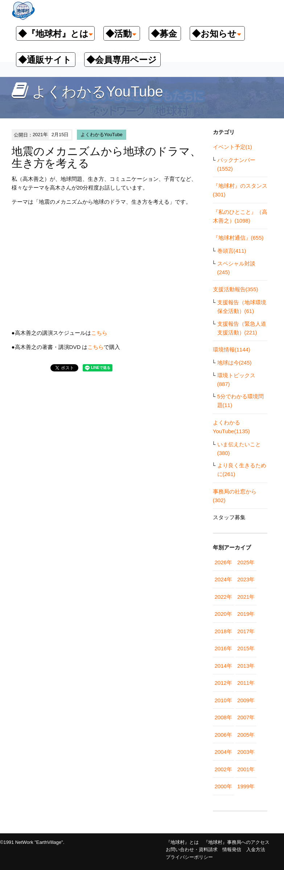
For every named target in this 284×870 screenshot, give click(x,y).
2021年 (246, 597)
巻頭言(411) (231, 251)
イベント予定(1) (232, 147)
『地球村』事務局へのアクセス (236, 842)
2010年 (223, 700)
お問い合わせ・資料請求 (192, 849)
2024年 (223, 579)
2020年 (223, 614)
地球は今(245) (234, 362)
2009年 (246, 700)
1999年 (246, 786)
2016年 (223, 648)
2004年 (223, 752)
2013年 (246, 666)
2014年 (223, 666)
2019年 (246, 614)
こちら (99, 333)
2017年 (246, 631)
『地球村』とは (182, 842)
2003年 (246, 752)
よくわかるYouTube (102, 134)
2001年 (246, 769)
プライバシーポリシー (189, 857)
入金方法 (255, 849)
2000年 (223, 786)
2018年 (223, 631)
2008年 (223, 717)
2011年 (246, 683)
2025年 (246, 562)
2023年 (246, 579)
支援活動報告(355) (235, 289)
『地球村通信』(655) (238, 238)
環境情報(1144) (231, 349)
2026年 (223, 562)
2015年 (246, 648)
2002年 (223, 769)
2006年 (223, 735)
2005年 (246, 735)
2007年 (246, 717)
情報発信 (231, 849)
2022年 (223, 597)
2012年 (223, 683)
